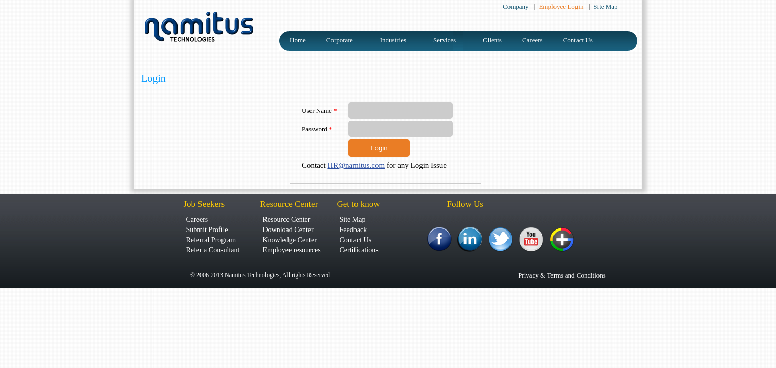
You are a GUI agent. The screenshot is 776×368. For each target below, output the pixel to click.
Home (298, 40)
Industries (393, 40)
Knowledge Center (290, 240)
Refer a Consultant (213, 250)
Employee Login (562, 6)
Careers (532, 40)
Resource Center (287, 219)
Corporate (339, 40)
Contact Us (578, 40)
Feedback (353, 230)
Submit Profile (207, 230)
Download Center (288, 230)
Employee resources (292, 250)
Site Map (605, 6)
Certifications (359, 250)
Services (444, 40)
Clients (492, 40)
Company (516, 6)
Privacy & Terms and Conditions (562, 275)
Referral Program (211, 240)
